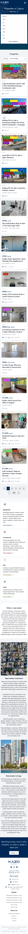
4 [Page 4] (19, 488)
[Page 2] (18, 493)
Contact (14, 853)
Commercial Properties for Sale (14, 900)
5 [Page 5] (23, 488)
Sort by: (6, 58)
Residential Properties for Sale (14, 895)
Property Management (14, 914)
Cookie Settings (6, 931)
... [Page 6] (9, 493)
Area (3, 35)
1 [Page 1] (8, 488)
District (3, 29)
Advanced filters (14, 41)
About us (14, 916)
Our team (14, 918)
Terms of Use (23, 931)
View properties (8, 525)
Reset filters (14, 12)
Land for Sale (14, 907)
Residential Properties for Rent (14, 898)
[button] (14, 19)
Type (3, 22)
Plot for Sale (14, 905)
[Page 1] (4, 488)
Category (4, 16)
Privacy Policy (14, 931)
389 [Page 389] (14, 493)
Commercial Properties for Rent (14, 902)
